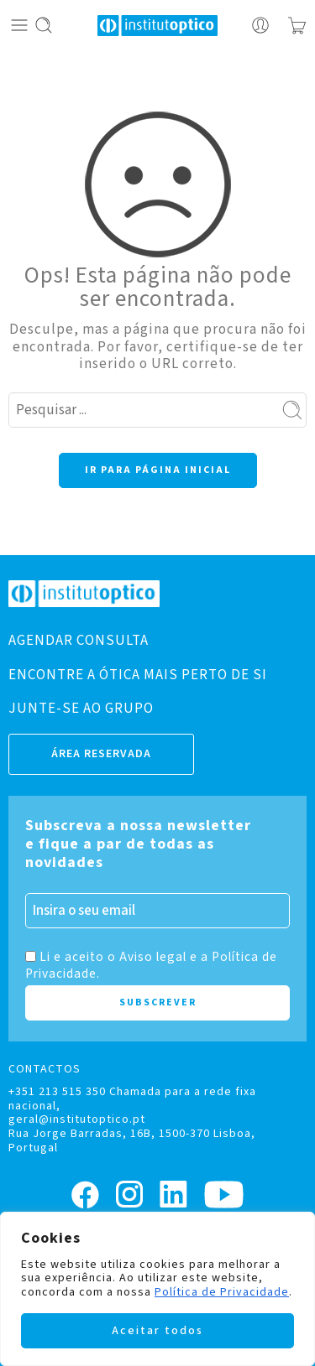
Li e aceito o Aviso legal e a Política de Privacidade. (151, 965)
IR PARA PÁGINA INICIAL (158, 470)
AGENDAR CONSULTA (78, 641)
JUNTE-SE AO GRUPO (81, 709)
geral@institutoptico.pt (76, 1119)
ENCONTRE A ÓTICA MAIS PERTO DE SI (137, 675)
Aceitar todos (157, 1330)
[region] (157, 1289)
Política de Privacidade (222, 1292)
